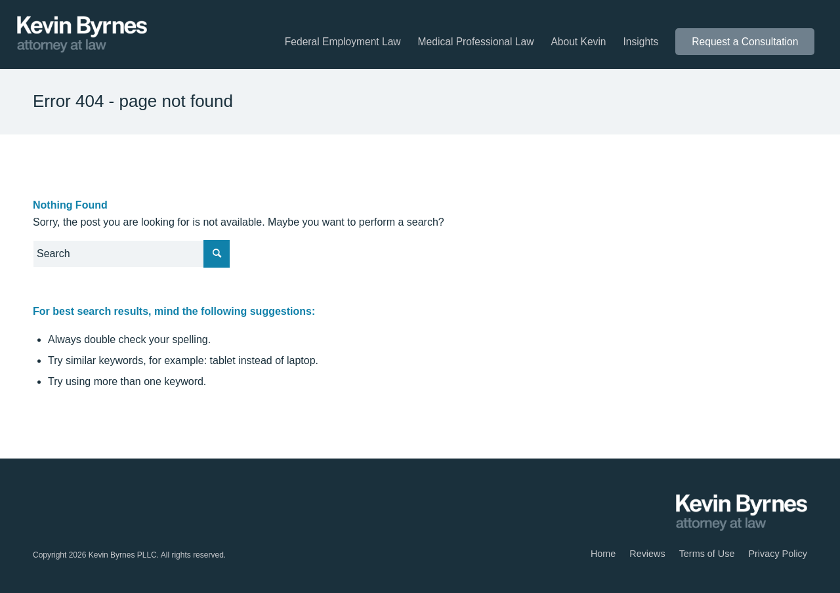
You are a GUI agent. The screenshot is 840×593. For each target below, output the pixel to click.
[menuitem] (343, 42)
